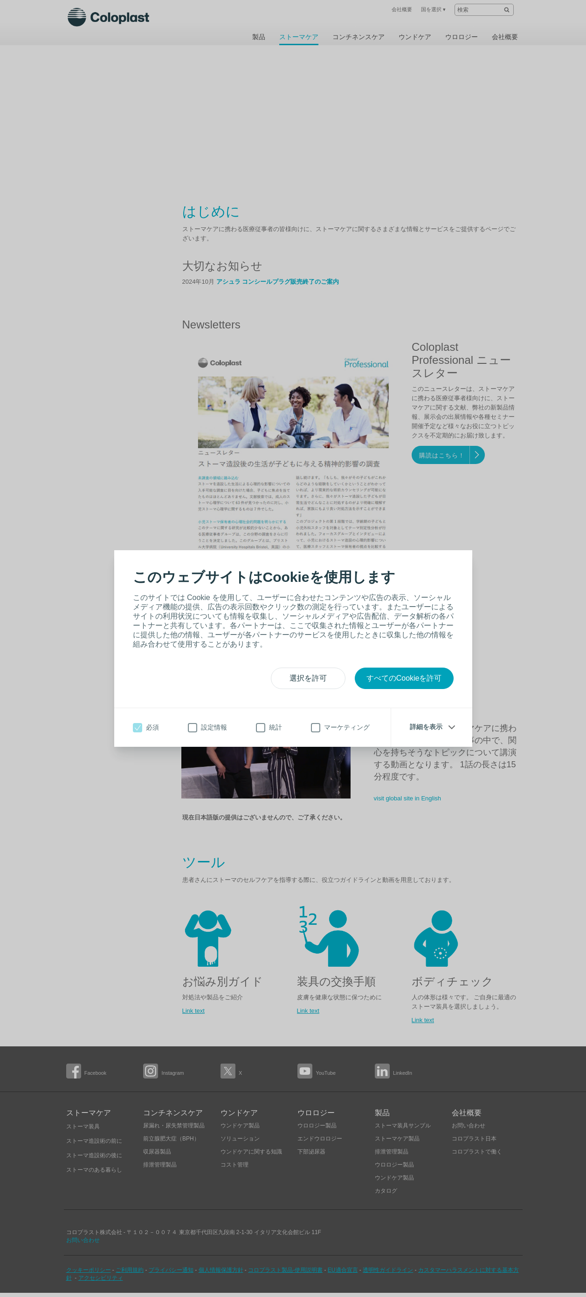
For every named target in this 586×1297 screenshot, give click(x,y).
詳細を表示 (426, 726)
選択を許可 (308, 678)
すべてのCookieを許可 (404, 678)
